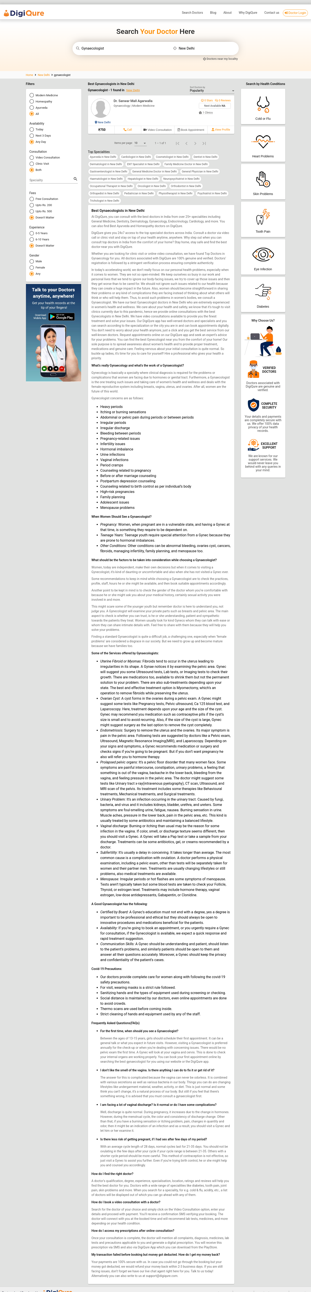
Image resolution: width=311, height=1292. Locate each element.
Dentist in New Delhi (205, 150)
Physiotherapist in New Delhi (175, 186)
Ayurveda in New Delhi (103, 150)
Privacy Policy (300, 1286)
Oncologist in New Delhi (152, 179)
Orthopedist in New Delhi (104, 186)
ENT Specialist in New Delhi (143, 157)
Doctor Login (295, 6)
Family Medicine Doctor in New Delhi (185, 157)
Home (30, 68)
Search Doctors (192, 6)
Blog (213, 6)
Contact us (271, 6)
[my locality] (220, 52)
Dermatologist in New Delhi (106, 157)
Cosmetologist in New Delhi (172, 150)
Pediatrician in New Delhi (139, 186)
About (227, 6)
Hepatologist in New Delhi (143, 172)
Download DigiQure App (271, 1286)
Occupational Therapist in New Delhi (111, 179)
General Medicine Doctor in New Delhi (154, 164)
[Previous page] (186, 136)
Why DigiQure (248, 6)
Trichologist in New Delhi (104, 193)
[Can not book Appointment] (190, 123)
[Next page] (195, 136)
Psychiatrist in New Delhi (212, 186)
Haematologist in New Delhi (106, 172)
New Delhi (44, 68)
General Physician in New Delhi (200, 164)
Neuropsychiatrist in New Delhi (181, 172)
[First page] (177, 136)
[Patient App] (263, 100)
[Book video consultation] (157, 123)
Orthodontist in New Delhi (186, 179)
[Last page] (204, 136)
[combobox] (125, 41)
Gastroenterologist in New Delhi (108, 164)
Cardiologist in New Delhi (136, 150)
